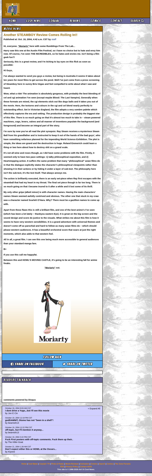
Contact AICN (86, 467)
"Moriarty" (23, 46)
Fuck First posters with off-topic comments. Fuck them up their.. (39, 439)
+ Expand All (94, 408)
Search (137, 20)
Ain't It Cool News (27, 9)
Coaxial (54, 20)
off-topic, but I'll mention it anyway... (24, 430)
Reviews (75, 20)
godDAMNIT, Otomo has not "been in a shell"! (29, 420)
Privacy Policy (72, 467)
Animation (84, 464)
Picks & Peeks (57, 464)
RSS (62, 467)
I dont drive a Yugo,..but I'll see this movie (27, 410)
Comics (96, 20)
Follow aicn (52, 357)
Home (12, 20)
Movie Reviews (72, 464)
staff (54, 39)
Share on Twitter (77, 364)
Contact (116, 20)
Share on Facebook (27, 364)
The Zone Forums (123, 464)
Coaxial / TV (44, 464)
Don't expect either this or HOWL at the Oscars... (31, 449)
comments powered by (20, 399)
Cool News (33, 20)
